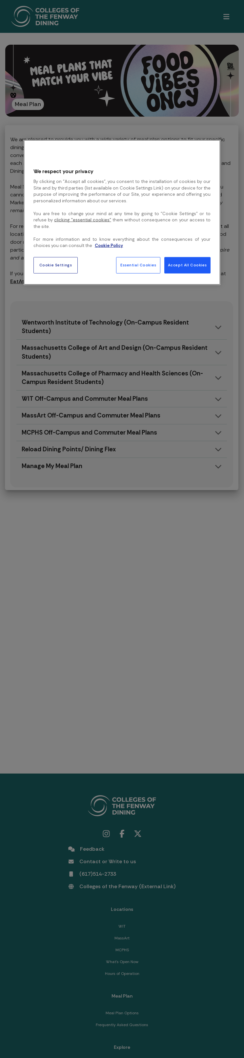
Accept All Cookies (187, 265)
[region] (122, 212)
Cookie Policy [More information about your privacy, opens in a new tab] (109, 245)
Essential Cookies (138, 265)
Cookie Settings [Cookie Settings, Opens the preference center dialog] (55, 265)
